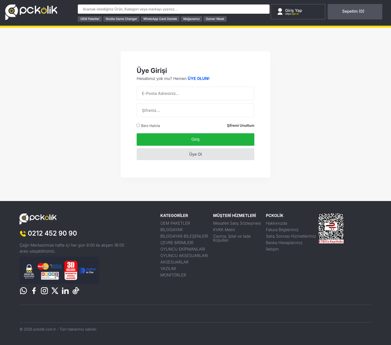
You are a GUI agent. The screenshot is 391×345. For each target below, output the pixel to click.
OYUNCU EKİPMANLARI (182, 248)
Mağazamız (193, 19)
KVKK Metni (224, 229)
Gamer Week (217, 19)
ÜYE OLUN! (199, 78)
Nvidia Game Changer (123, 19)
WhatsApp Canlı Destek (162, 19)
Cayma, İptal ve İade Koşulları (232, 237)
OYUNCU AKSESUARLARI (184, 255)
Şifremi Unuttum (240, 125)
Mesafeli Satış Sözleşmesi (237, 222)
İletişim (272, 248)
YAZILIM (168, 268)
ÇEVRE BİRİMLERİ (176, 242)
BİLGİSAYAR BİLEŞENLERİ (184, 235)
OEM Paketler (91, 19)
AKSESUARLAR (174, 261)
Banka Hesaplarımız (284, 242)
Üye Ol (195, 153)
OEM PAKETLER (175, 222)
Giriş (196, 139)
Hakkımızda (276, 222)
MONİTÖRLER (173, 274)
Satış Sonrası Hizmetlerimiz (291, 235)
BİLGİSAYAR (171, 229)
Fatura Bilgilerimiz (282, 229)
